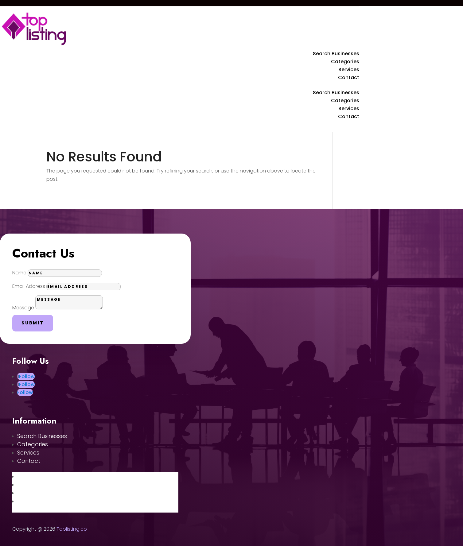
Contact (348, 77)
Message (23, 307)
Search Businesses (336, 53)
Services (348, 69)
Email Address (28, 286)
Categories (345, 61)
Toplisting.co (71, 528)
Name (19, 272)
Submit (32, 323)
